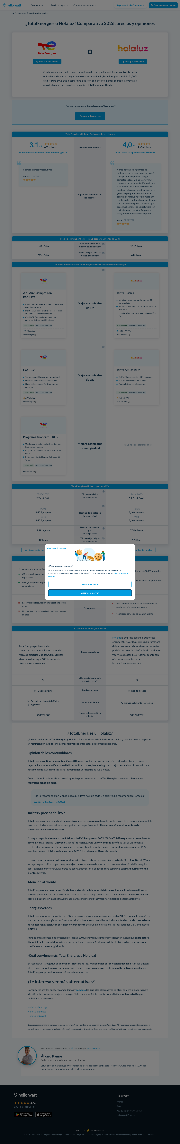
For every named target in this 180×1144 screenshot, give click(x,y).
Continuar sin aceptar (56, 548)
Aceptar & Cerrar (90, 592)
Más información (90, 584)
